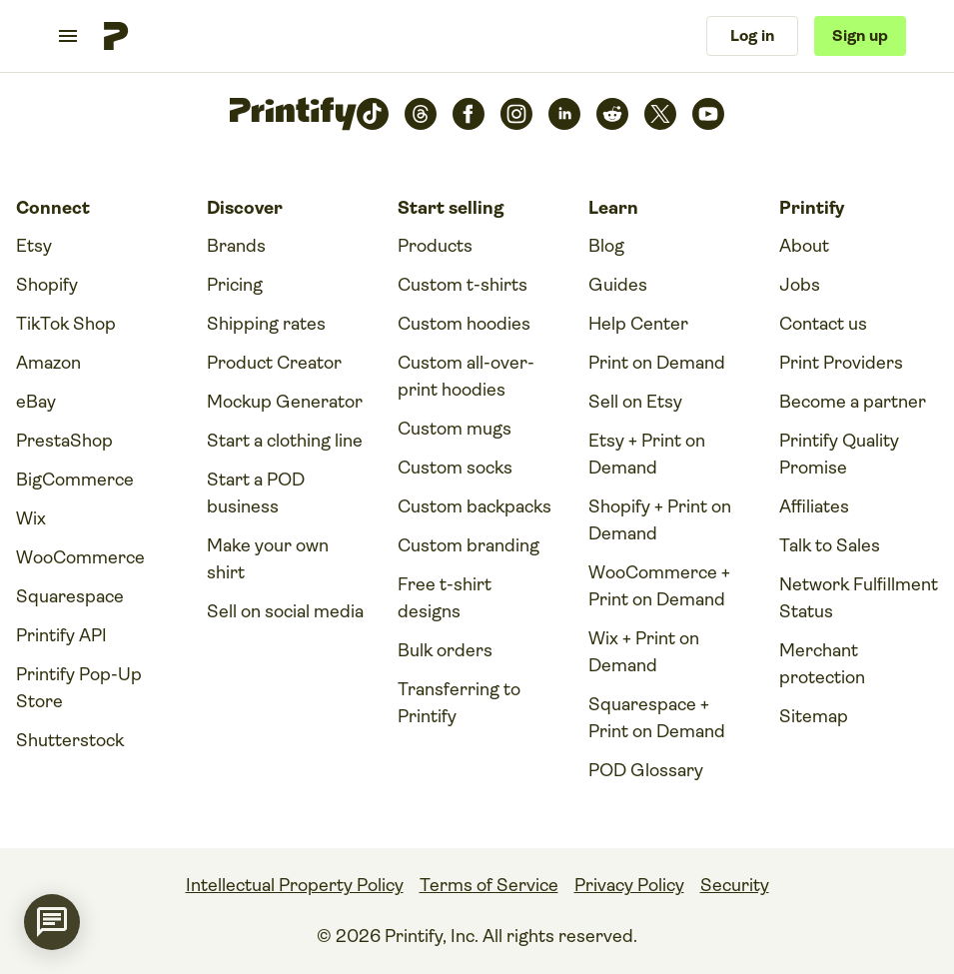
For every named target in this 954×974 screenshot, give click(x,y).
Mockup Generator (285, 402)
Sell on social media (285, 611)
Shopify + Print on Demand (659, 519)
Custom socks (455, 468)
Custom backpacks (474, 506)
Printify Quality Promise (839, 454)
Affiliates (814, 506)
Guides (617, 285)
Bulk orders (445, 650)
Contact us (823, 324)
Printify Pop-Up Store (79, 687)
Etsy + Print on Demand (646, 454)
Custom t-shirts (462, 285)
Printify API (61, 635)
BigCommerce (75, 479)
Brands (236, 246)
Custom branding (468, 545)
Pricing (235, 285)
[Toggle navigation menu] (68, 36)
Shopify (47, 285)
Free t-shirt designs (444, 597)
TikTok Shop (66, 324)
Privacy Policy (629, 885)
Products (435, 246)
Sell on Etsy (635, 402)
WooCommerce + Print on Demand (659, 585)
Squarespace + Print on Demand (656, 717)
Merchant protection (822, 663)
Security (734, 885)
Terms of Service (489, 885)
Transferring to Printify (459, 702)
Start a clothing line (285, 441)
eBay (36, 402)
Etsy (34, 246)
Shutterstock (70, 740)
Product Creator (274, 363)
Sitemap (813, 716)
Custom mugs (454, 429)
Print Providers (841, 363)
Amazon (48, 363)
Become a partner (852, 402)
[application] (52, 922)
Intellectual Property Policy (295, 885)
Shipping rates (266, 324)
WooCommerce (80, 557)
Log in (752, 35)
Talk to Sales (829, 545)
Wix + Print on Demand (643, 651)
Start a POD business (256, 493)
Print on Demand (656, 363)
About (804, 246)
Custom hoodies (464, 324)
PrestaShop (64, 441)
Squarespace (70, 596)
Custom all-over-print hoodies (466, 376)
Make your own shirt (268, 558)
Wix (31, 518)
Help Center (638, 324)
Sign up (860, 35)
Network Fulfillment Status (858, 597)
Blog (606, 246)
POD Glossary (645, 770)
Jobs (799, 285)
